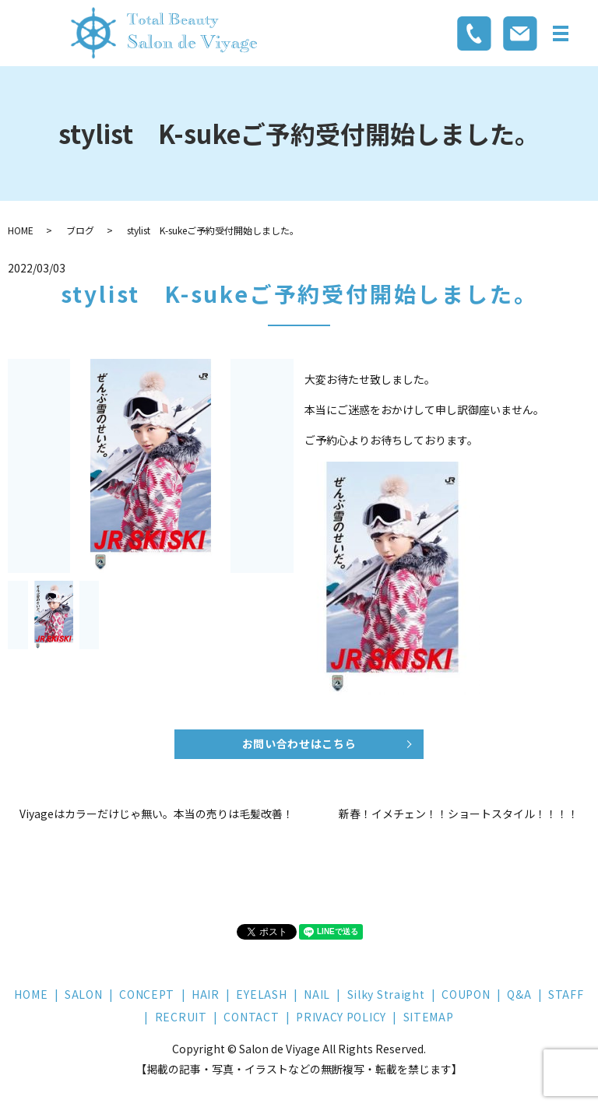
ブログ (80, 230)
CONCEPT (146, 994)
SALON (84, 994)
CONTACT (251, 1016)
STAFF (566, 994)
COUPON (465, 994)
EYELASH (261, 994)
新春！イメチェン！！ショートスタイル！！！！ (459, 814)
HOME (20, 230)
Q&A (519, 994)
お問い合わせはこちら (299, 743)
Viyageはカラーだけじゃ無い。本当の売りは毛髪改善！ (156, 814)
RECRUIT (181, 1016)
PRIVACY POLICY (341, 1016)
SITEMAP (428, 1016)
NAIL (317, 994)
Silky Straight (386, 994)
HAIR (206, 994)
